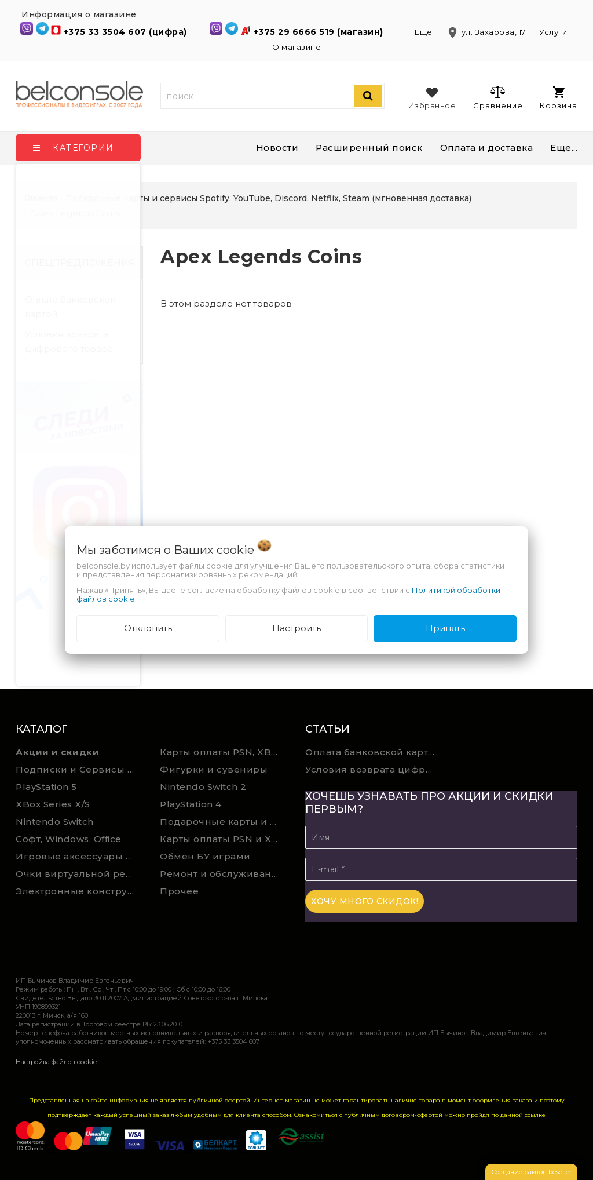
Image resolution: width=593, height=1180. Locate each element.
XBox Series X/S (53, 804)
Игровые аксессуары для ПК (79, 856)
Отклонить (148, 627)
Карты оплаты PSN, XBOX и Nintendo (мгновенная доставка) (223, 751)
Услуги (553, 32)
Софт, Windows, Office (69, 838)
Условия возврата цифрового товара (69, 341)
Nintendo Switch (55, 821)
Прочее (179, 891)
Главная (40, 198)
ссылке (535, 1115)
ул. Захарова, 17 (487, 32)
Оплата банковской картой (70, 306)
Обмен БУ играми (205, 856)
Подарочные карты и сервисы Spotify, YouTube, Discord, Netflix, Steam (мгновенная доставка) (223, 821)
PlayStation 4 (191, 804)
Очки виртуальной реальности (79, 873)
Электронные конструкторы (79, 891)
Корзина (558, 98)
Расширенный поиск (369, 147)
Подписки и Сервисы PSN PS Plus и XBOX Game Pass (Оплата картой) (79, 769)
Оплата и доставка (486, 147)
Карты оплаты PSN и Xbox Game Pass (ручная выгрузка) (223, 838)
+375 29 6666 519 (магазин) (320, 32)
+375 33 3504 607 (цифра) (127, 32)
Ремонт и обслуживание (222, 873)
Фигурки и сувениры (214, 769)
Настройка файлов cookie (56, 1062)
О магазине (296, 47)
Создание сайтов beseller (531, 1172)
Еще (424, 32)
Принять (445, 627)
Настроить (296, 627)
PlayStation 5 (46, 786)
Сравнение (497, 97)
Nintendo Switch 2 (203, 786)
